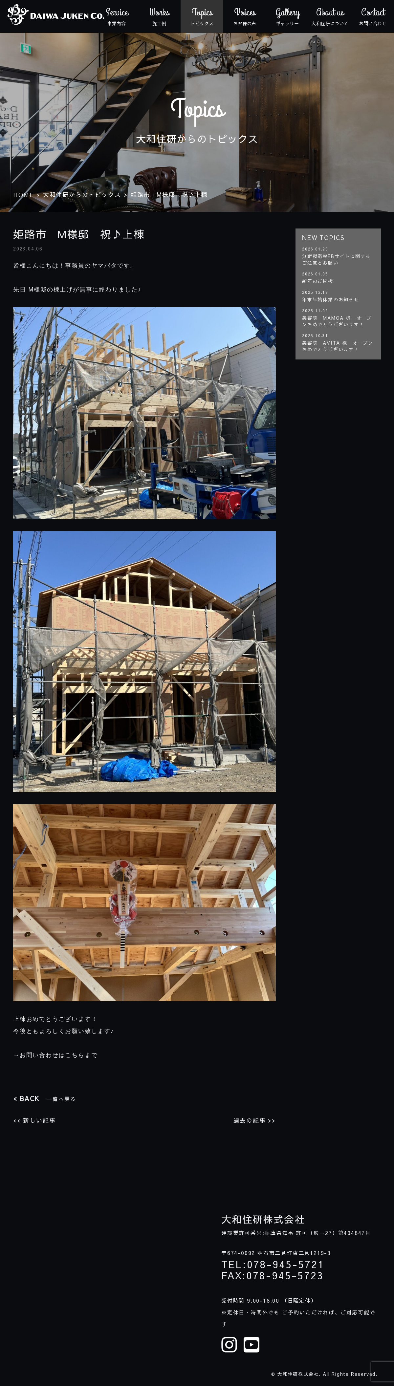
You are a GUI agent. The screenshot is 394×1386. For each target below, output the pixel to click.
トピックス (202, 16)
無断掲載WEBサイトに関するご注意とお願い (336, 259)
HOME (23, 195)
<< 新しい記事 (34, 1120)
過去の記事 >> (254, 1120)
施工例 (159, 16)
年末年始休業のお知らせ (330, 299)
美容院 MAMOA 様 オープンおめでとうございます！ (337, 321)
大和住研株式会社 (263, 1219)
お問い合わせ (372, 16)
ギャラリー (287, 16)
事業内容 (116, 16)
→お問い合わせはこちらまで (55, 1055)
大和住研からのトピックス (82, 194)
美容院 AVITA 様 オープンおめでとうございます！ (337, 346)
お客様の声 (244, 16)
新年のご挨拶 (317, 281)
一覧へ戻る (44, 1098)
